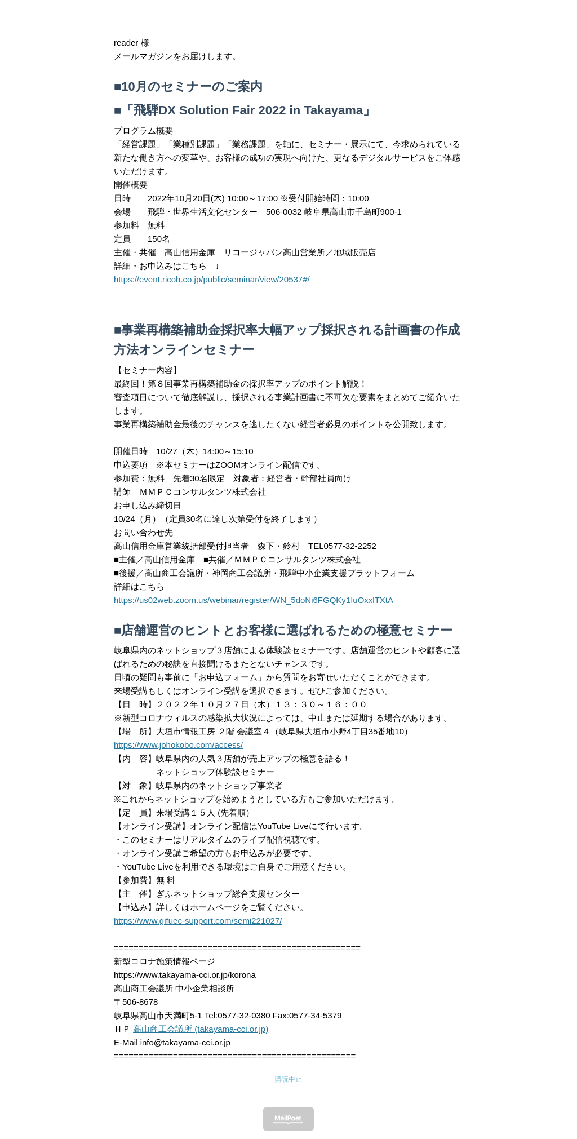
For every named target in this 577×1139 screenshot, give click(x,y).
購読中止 (288, 1079)
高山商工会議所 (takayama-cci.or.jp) (200, 1029)
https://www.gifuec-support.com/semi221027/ (198, 920)
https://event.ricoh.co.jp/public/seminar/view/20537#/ (212, 279)
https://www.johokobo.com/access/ (178, 745)
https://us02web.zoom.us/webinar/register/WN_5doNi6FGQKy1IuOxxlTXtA (253, 600)
